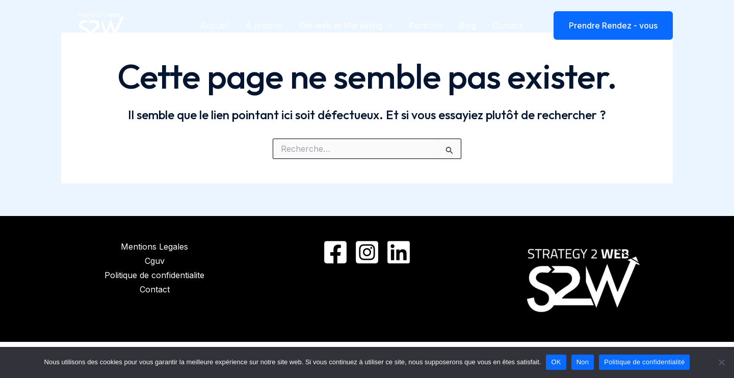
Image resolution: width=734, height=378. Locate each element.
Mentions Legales (154, 246)
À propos (263, 25)
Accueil (214, 25)
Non (582, 362)
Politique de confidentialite (154, 275)
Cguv (155, 261)
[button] (607, 25)
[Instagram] (367, 252)
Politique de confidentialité (644, 362)
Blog (467, 25)
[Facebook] (335, 252)
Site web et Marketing (345, 25)
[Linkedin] (398, 252)
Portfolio (425, 25)
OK (556, 362)
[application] (387, 25)
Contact (507, 25)
